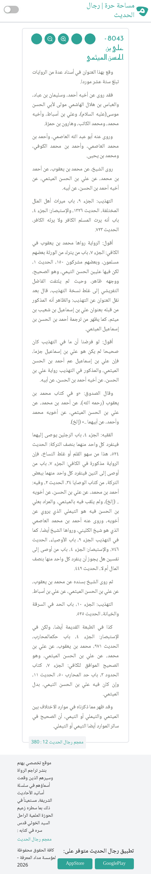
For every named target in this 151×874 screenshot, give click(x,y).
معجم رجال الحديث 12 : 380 (57, 742)
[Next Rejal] (76, 38)
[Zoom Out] (50, 38)
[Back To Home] (36, 38)
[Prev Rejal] (90, 38)
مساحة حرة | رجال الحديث (111, 10)
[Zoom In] (63, 38)
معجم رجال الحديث (34, 840)
